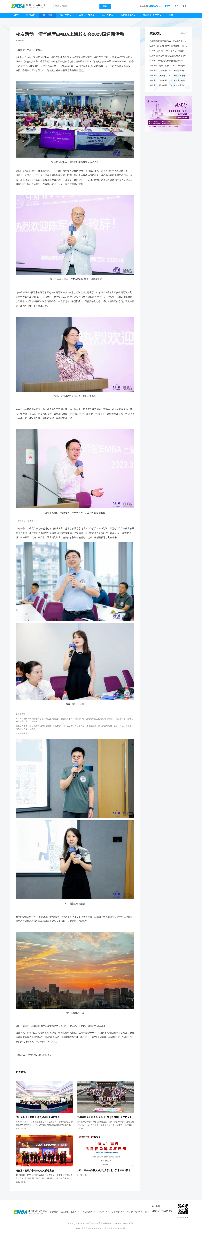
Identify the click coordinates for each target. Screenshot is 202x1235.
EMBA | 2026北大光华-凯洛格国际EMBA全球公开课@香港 (168, 61)
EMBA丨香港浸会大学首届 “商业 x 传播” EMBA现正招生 (168, 46)
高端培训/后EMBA (152, 15)
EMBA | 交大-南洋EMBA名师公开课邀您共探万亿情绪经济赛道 (168, 51)
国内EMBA (65, 15)
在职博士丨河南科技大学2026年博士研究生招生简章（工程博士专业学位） (168, 81)
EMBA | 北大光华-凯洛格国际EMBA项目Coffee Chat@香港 (168, 56)
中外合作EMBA (86, 15)
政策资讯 (30, 15)
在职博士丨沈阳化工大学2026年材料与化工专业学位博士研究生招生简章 (168, 76)
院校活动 (47, 15)
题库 (171, 15)
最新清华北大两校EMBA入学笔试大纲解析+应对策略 (168, 41)
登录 (177, 6)
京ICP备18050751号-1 (124, 1223)
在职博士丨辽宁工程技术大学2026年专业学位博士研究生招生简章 (168, 66)
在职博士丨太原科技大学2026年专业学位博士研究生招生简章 (168, 71)
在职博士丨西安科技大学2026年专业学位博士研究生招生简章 (168, 86)
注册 (184, 6)
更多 (183, 33)
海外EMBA (107, 15)
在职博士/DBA (128, 15)
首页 (16, 15)
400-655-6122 (159, 6)
